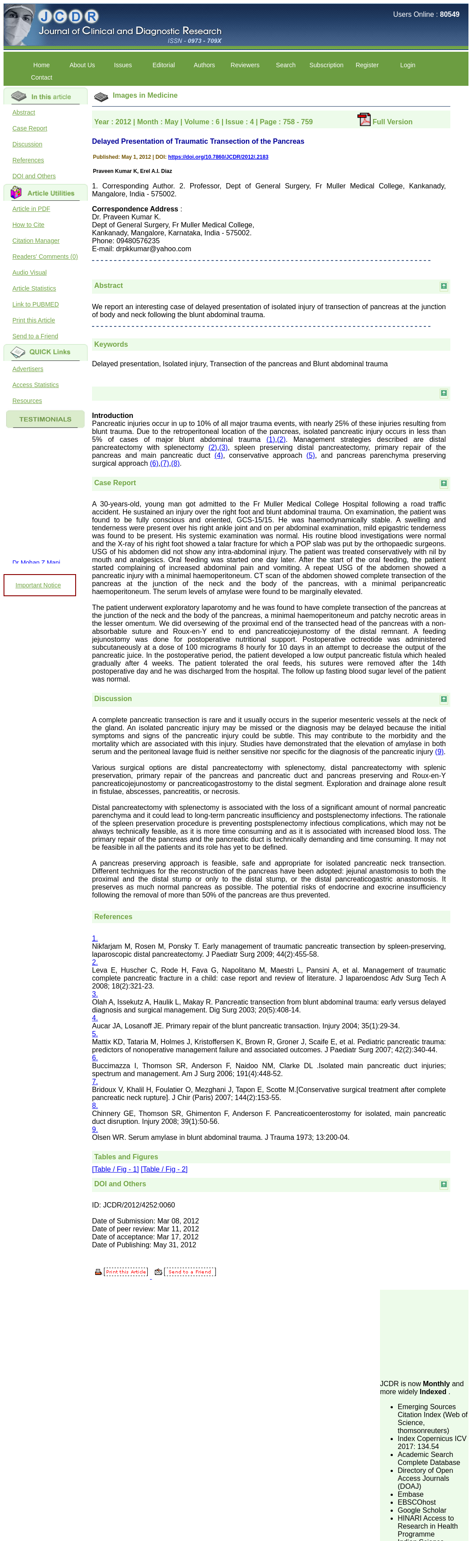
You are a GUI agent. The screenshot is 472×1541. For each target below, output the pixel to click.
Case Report (29, 128)
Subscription (326, 65)
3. (95, 994)
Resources (27, 400)
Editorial (164, 65)
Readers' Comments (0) (45, 256)
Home (41, 65)
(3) (223, 447)
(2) (281, 439)
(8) (175, 463)
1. (95, 938)
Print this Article (33, 320)
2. (95, 962)
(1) (270, 439)
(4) (219, 455)
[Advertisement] (424, 1334)
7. (95, 1081)
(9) (439, 751)
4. (95, 1018)
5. (95, 1034)
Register (367, 65)
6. (95, 1058)
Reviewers (244, 65)
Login (407, 65)
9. (95, 1129)
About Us (82, 65)
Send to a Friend (35, 336)
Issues (123, 65)
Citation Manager (36, 240)
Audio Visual (29, 272)
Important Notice (38, 585)
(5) (310, 455)
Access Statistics (35, 384)
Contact (41, 77)
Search (285, 65)
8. (95, 1105)
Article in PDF (31, 208)
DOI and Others (34, 176)
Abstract (23, 112)
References (28, 160)
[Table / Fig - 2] (164, 1169)
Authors (204, 65)
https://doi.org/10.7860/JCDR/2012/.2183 (218, 157)
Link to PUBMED (35, 304)
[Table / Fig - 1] (115, 1169)
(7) (165, 463)
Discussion (27, 144)
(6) (154, 463)
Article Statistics (34, 288)
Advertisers (27, 368)
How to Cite (28, 224)
